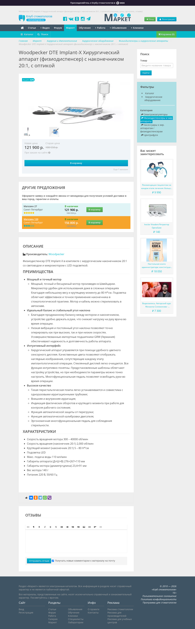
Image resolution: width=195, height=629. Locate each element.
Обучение (85, 27)
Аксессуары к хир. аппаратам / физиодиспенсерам (152, 128)
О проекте (93, 609)
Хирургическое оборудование (153, 98)
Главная (23, 40)
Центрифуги (149, 135)
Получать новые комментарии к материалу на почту (83, 560)
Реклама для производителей (116, 614)
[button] (28, 527)
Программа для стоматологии (159, 602)
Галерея (52, 619)
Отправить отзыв (39, 560)
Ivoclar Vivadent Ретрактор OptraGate (156, 226)
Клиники (137, 27)
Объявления (118, 27)
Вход (150, 19)
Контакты (93, 612)
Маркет (70, 27)
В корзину (76, 163)
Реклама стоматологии (120, 609)
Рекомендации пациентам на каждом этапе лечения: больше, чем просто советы (156, 187)
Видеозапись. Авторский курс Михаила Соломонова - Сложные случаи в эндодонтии (157, 305)
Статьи (32, 27)
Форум (58, 27)
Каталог (27, 34)
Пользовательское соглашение (159, 596)
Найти (145, 72)
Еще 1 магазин (121, 169)
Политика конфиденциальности (158, 599)
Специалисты (75, 619)
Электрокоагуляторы (154, 114)
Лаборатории (75, 622)
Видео (45, 27)
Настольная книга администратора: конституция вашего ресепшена (157, 266)
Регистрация (166, 19)
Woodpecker (56, 254)
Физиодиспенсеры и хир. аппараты (156, 119)
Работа (100, 27)
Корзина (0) (166, 34)
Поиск (42, 34)
